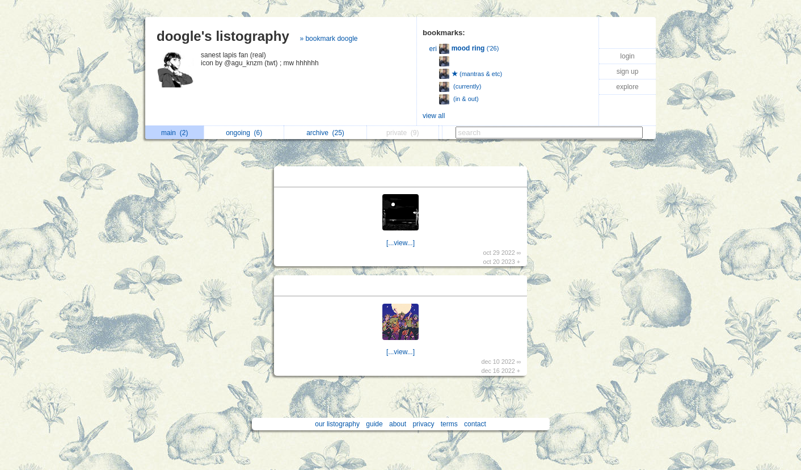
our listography (337, 424)
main (174, 133)
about (397, 424)
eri (433, 49)
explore (627, 87)
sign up (628, 71)
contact (475, 424)
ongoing (244, 133)
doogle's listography (223, 36)
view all (434, 116)
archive (325, 133)
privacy (423, 424)
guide (374, 424)
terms (449, 424)
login (627, 56)
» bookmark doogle (328, 39)
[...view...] (400, 243)
